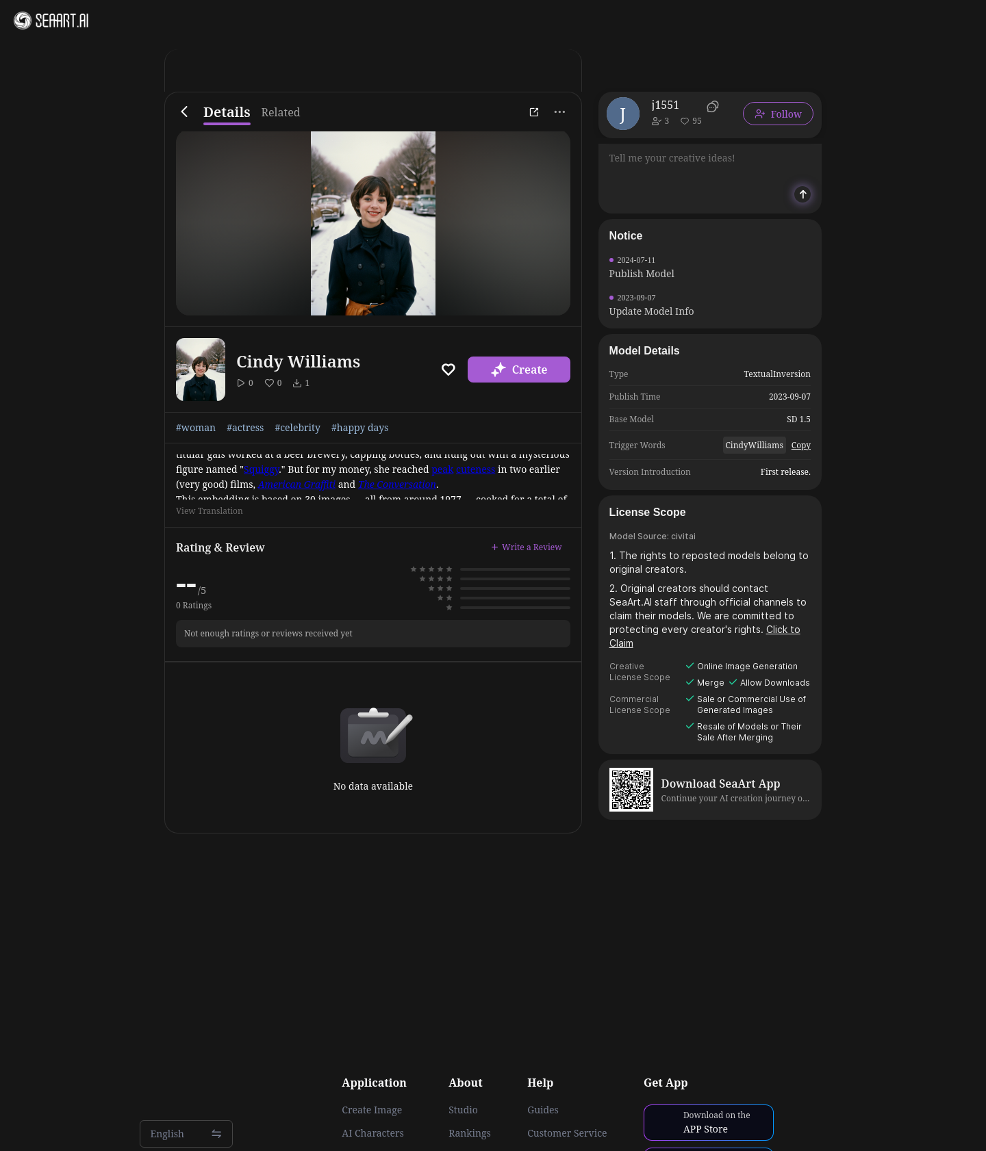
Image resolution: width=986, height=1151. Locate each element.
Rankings (469, 1133)
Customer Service (567, 1133)
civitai (683, 536)
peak (442, 469)
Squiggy (261, 469)
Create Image (372, 1109)
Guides (543, 1109)
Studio (463, 1109)
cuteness (475, 469)
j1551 (666, 105)
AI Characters (372, 1133)
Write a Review (526, 547)
